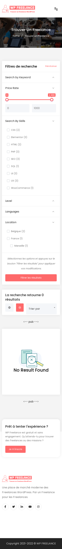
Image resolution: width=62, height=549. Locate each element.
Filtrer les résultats (31, 277)
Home (16, 36)
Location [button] (10, 222)
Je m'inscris (15, 449)
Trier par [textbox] (34, 309)
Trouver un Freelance (37, 36)
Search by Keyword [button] (18, 77)
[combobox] (41, 307)
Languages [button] (12, 211)
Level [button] (8, 201)
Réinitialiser (51, 66)
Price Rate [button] (12, 88)
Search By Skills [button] (15, 121)
